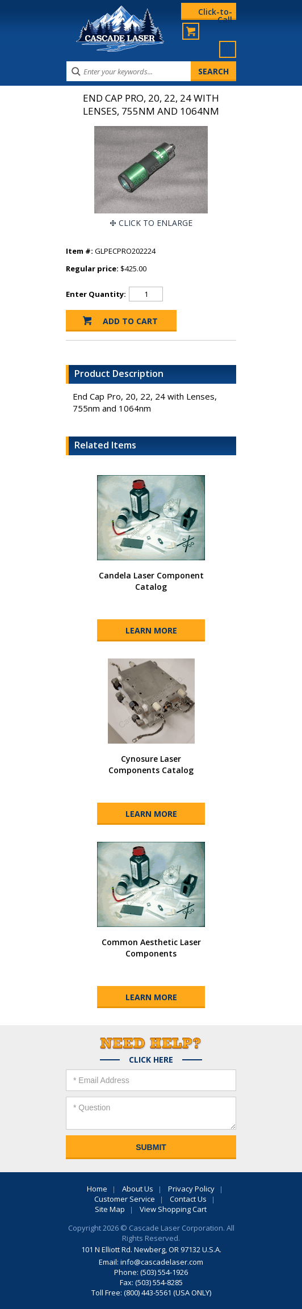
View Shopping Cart (173, 1209)
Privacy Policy (191, 1189)
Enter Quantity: (96, 294)
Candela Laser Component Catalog (151, 581)
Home (97, 1189)
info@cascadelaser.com (161, 1262)
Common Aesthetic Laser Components (151, 948)
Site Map (110, 1209)
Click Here (151, 1060)
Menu (227, 49)
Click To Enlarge (155, 222)
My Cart (190, 31)
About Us (137, 1189)
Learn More (151, 630)
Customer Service (124, 1199)
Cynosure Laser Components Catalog (151, 764)
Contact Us (188, 1199)
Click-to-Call (215, 13)
